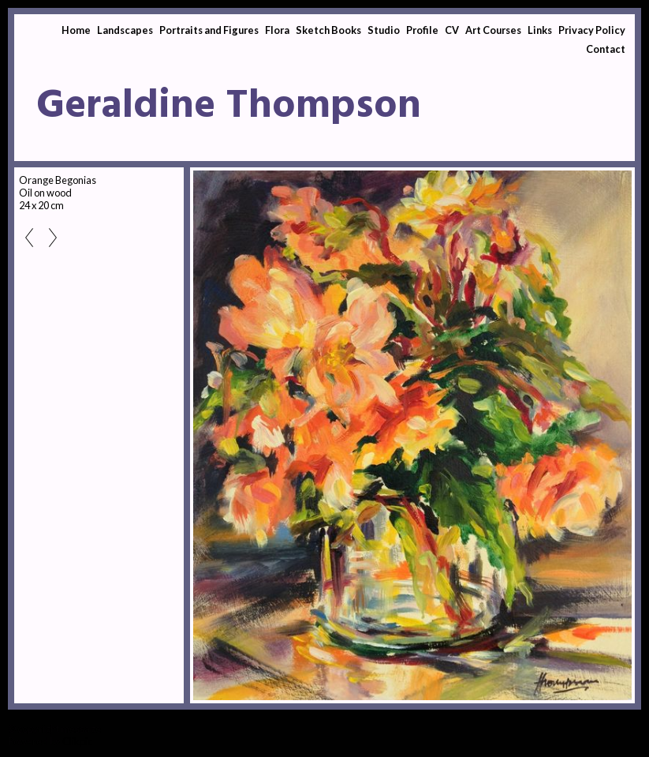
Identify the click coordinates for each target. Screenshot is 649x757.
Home (76, 30)
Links (540, 30)
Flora (277, 30)
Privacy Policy (591, 30)
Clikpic (77, 741)
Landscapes (125, 30)
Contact (605, 49)
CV (452, 30)
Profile (422, 30)
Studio (383, 30)
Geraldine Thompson (228, 106)
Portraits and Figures (209, 30)
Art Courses (493, 30)
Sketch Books (328, 30)
